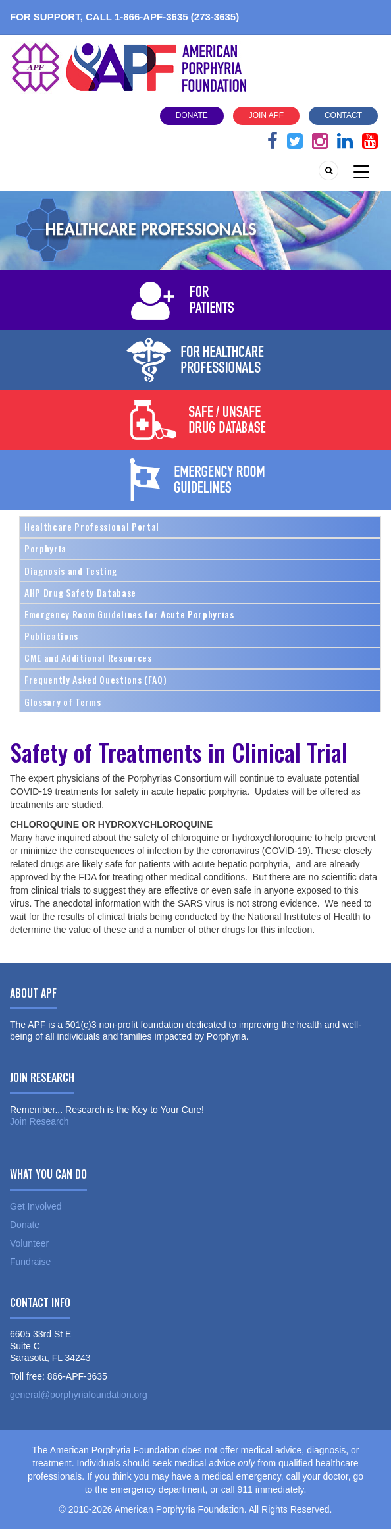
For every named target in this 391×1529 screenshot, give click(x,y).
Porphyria (45, 548)
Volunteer (29, 1243)
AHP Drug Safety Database (80, 592)
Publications (51, 636)
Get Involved (36, 1206)
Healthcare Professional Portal (91, 526)
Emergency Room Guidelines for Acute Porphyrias (129, 614)
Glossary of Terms (62, 702)
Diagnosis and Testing (70, 570)
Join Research (39, 1121)
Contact (343, 115)
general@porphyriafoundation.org (78, 1394)
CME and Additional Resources (88, 657)
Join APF (266, 115)
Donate (192, 115)
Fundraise (30, 1261)
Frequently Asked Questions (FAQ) (95, 679)
